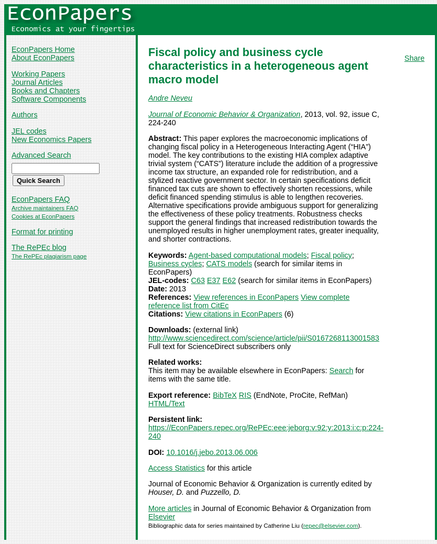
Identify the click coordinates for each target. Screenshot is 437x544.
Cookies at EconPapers (43, 216)
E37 (214, 280)
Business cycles (175, 263)
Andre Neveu (170, 98)
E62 (229, 280)
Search (342, 370)
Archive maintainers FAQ (45, 208)
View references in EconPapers (246, 297)
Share (414, 58)
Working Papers (38, 74)
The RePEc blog (39, 247)
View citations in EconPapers (233, 314)
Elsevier (161, 517)
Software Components (49, 99)
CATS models (229, 263)
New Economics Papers (52, 139)
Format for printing (42, 231)
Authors (25, 115)
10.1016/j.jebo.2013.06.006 (211, 452)
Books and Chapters (46, 90)
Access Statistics (176, 468)
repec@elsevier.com (330, 526)
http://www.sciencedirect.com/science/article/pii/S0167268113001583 (263, 338)
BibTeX (225, 395)
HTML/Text (166, 403)
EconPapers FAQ (41, 199)
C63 (198, 280)
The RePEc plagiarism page (49, 256)
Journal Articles (37, 82)
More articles (169, 508)
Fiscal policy (331, 255)
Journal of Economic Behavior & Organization (224, 114)
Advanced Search (41, 155)
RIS (245, 395)
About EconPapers (43, 57)
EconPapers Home (43, 49)
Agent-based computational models (248, 255)
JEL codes (29, 131)
